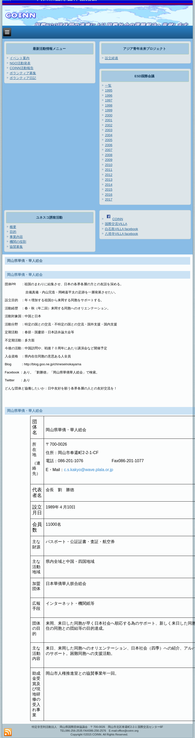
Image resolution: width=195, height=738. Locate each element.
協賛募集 (16, 247)
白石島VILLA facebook (121, 229)
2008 (108, 155)
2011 (108, 170)
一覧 (108, 85)
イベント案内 (19, 58)
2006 (108, 145)
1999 (108, 110)
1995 (108, 90)
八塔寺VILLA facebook (121, 234)
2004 (108, 135)
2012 (108, 175)
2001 (108, 120)
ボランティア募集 (23, 73)
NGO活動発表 (20, 63)
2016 (108, 195)
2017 (108, 199)
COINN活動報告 (22, 68)
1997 (108, 100)
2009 (108, 160)
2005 (108, 140)
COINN (115, 219)
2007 (108, 150)
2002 (108, 125)
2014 (108, 185)
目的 (13, 232)
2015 (108, 189)
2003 (108, 130)
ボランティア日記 (23, 78)
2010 (108, 165)
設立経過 (111, 58)
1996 (108, 95)
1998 (108, 105)
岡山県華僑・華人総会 (25, 275)
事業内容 (16, 237)
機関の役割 (18, 242)
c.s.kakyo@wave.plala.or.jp (88, 470)
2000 (108, 115)
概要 (13, 227)
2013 (108, 180)
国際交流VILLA (116, 224)
